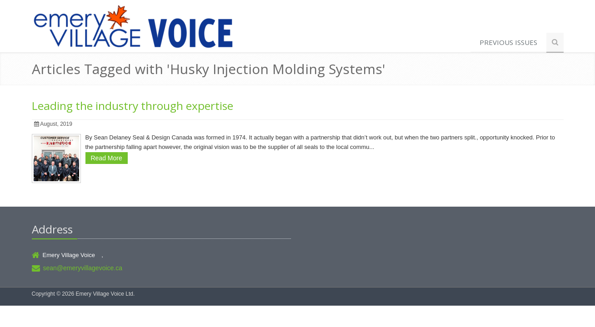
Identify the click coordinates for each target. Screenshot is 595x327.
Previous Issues (508, 42)
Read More (106, 158)
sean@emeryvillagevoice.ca (83, 268)
